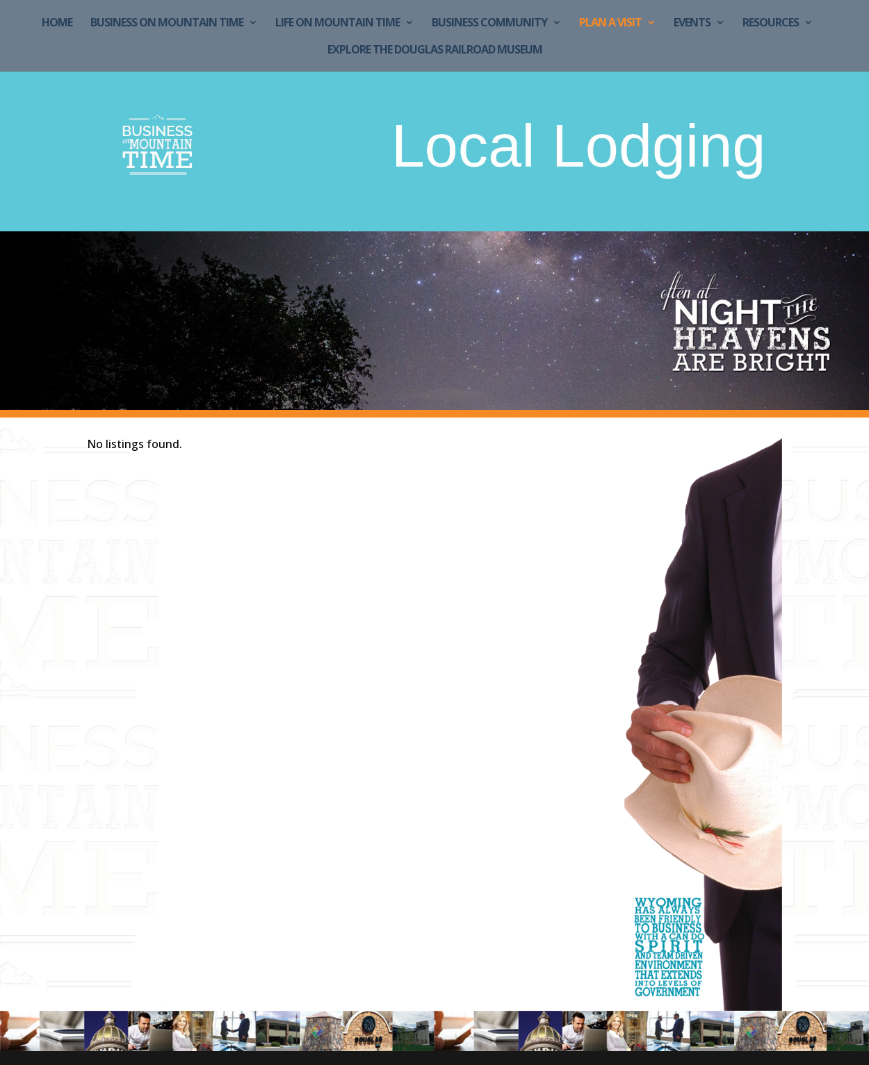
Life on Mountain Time (337, 23)
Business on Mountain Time (166, 23)
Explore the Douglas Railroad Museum (434, 50)
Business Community (489, 23)
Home (57, 23)
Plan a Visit (610, 23)
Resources (770, 23)
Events (692, 23)
